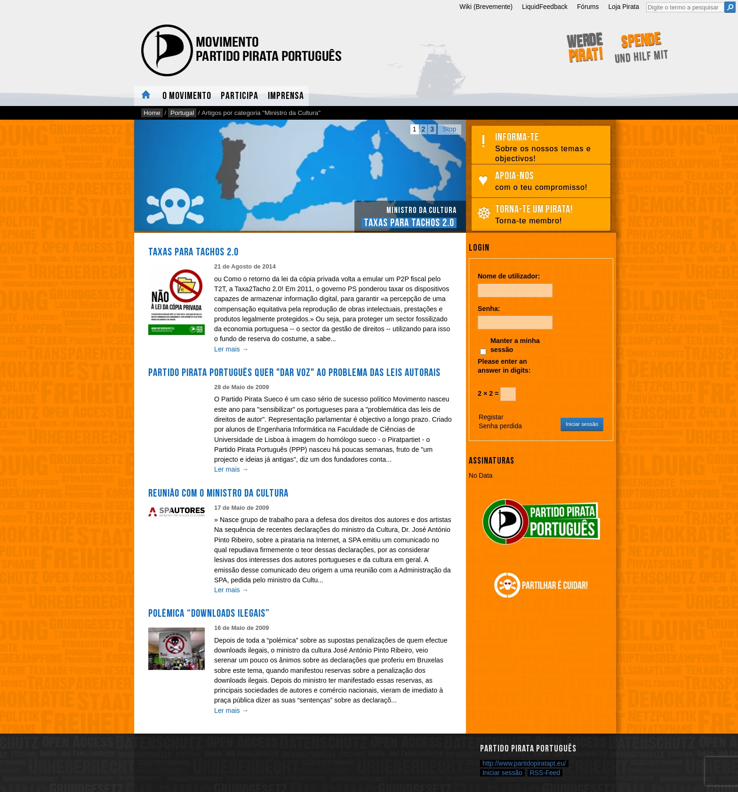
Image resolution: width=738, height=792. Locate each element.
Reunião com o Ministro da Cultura (218, 493)
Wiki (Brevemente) (486, 6)
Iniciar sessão (582, 424)
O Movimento (186, 96)
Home (146, 96)
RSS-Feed (545, 772)
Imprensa (286, 96)
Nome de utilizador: (509, 276)
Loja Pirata (623, 6)
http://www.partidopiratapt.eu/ (524, 763)
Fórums (588, 6)
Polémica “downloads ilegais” (209, 613)
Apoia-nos (550, 181)
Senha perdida (500, 426)
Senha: (489, 308)
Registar (491, 417)
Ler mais (231, 349)
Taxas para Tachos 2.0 (409, 223)
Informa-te (550, 147)
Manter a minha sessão (515, 345)
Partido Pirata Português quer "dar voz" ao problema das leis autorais (294, 372)
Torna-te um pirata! (550, 214)
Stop (449, 129)
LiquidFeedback (545, 6)
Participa (239, 96)
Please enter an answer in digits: (504, 366)
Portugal (182, 112)
